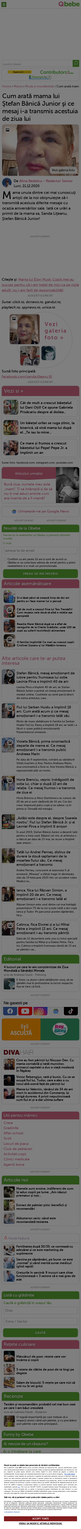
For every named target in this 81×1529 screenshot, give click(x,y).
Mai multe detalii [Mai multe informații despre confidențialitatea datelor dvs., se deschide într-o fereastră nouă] (69, 1474)
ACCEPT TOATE (40, 1518)
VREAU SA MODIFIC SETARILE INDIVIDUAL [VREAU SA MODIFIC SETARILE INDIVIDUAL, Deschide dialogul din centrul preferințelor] (40, 1523)
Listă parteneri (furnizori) (12, 1512)
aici (19, 1487)
